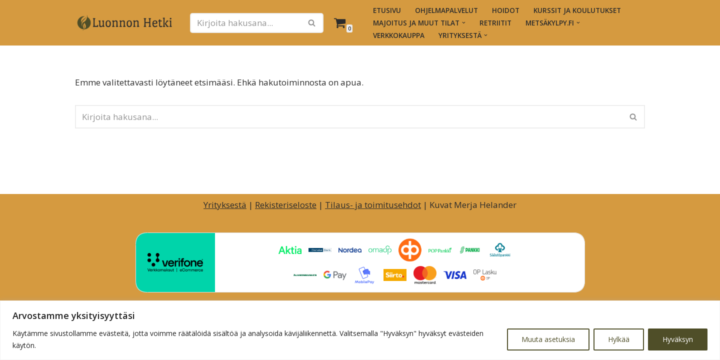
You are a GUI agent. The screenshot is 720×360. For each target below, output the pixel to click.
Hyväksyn (677, 339)
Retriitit (496, 23)
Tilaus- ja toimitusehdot (373, 204)
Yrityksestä (225, 204)
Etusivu (387, 10)
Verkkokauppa (398, 35)
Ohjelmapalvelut (446, 10)
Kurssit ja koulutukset (577, 10)
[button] (464, 22)
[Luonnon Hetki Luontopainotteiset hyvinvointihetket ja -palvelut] (125, 23)
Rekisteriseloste (285, 204)
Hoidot (506, 10)
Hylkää (619, 339)
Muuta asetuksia (548, 339)
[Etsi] (245, 23)
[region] (360, 330)
